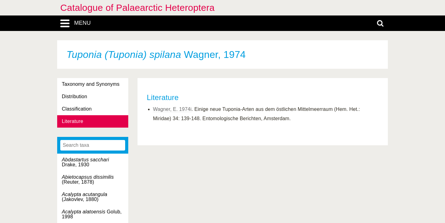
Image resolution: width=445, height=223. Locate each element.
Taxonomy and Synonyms (91, 84)
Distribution (74, 96)
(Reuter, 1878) (88, 179)
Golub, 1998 (92, 214)
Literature (72, 121)
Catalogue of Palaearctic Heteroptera (137, 7)
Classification (77, 109)
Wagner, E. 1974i (172, 109)
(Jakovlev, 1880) (84, 197)
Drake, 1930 (85, 162)
